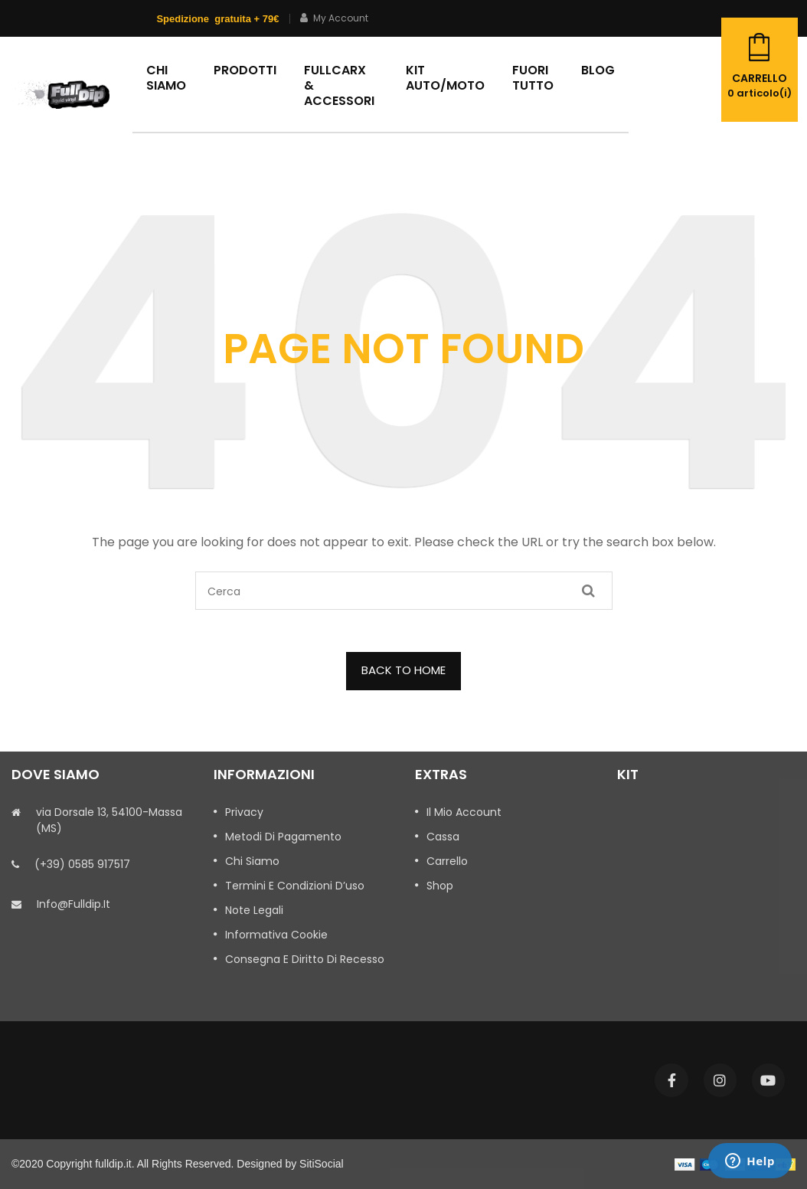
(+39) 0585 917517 (82, 864)
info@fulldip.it (73, 904)
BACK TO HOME (403, 670)
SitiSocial (321, 1164)
